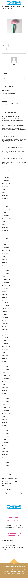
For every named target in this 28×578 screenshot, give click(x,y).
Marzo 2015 (5, 396)
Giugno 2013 (5, 451)
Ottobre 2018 (5, 282)
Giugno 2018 (5, 294)
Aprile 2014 (5, 425)
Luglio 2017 (4, 326)
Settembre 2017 (6, 320)
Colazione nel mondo (7, 478)
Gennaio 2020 (5, 239)
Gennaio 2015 (5, 401)
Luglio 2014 (4, 416)
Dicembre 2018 (5, 276)
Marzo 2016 (5, 364)
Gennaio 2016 (5, 369)
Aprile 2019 (5, 265)
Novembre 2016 (6, 340)
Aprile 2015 (5, 393)
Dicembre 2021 (5, 175)
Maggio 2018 (5, 297)
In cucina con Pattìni (19, 487)
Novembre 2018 (6, 279)
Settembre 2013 (6, 445)
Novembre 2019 (6, 244)
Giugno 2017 (5, 329)
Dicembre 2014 (5, 404)
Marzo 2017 (5, 337)
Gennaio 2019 (5, 273)
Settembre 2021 (6, 183)
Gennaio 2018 (5, 308)
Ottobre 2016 (5, 343)
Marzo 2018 (5, 303)
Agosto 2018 (5, 288)
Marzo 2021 (5, 201)
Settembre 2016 (6, 346)
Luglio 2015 (4, 384)
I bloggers (16, 481)
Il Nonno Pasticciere (19, 484)
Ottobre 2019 (5, 247)
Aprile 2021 (5, 198)
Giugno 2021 (5, 192)
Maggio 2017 (5, 332)
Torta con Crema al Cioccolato (16, 125)
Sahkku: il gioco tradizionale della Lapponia (12, 104)
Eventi (15, 478)
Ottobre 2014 (5, 410)
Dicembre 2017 (5, 311)
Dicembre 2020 (6, 209)
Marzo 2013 (5, 460)
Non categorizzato (6, 493)
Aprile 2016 (5, 361)
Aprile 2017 (4, 335)
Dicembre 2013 (5, 436)
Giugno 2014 (5, 419)
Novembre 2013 (6, 439)
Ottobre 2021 (5, 180)
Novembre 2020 (6, 212)
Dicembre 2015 (5, 372)
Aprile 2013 (4, 457)
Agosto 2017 (5, 323)
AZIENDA (9, 525)
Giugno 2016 (5, 355)
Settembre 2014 (6, 413)
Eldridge (4, 136)
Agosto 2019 (5, 253)
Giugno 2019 (5, 259)
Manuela (14, 64)
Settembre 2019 (6, 250)
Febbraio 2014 (5, 431)
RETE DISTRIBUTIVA (9, 527)
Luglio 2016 (4, 352)
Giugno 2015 (5, 387)
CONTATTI (21, 527)
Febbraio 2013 (5, 463)
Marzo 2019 (5, 268)
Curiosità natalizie (6, 90)
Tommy (3, 158)
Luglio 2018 (4, 291)
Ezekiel (3, 116)
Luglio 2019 (4, 256)
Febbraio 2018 (5, 305)
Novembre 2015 (6, 375)
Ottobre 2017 (5, 317)
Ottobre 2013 (5, 442)
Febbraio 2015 (5, 399)
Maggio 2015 (5, 390)
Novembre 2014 (6, 407)
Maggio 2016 (5, 358)
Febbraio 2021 (5, 204)
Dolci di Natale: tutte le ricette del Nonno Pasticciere (12, 100)
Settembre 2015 (6, 381)
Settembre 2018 (6, 285)
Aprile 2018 (5, 300)
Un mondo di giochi (19, 493)
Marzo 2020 (5, 233)
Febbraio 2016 (5, 367)
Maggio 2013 (5, 454)
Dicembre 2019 (5, 241)
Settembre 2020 (6, 218)
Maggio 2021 (5, 195)
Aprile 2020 (5, 230)
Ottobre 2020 (5, 215)
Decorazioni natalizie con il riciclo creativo (12, 96)
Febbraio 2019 (5, 271)
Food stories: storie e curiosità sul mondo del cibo (7, 483)
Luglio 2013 (4, 448)
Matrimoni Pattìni (6, 490)
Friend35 (4, 125)
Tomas (3, 147)
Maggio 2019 (5, 262)
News (15, 490)
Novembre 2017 (6, 314)
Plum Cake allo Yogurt (13, 116)
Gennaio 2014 (5, 433)
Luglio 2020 (5, 221)
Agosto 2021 (5, 186)
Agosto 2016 (5, 349)
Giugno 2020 (5, 224)
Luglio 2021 (4, 189)
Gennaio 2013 (5, 465)
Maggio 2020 (5, 227)
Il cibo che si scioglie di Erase (9, 93)
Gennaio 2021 (5, 207)
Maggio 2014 (5, 422)
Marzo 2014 (5, 428)
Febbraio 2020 (5, 236)
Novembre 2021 (6, 177)
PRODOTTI (18, 525)
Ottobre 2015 (5, 378)
